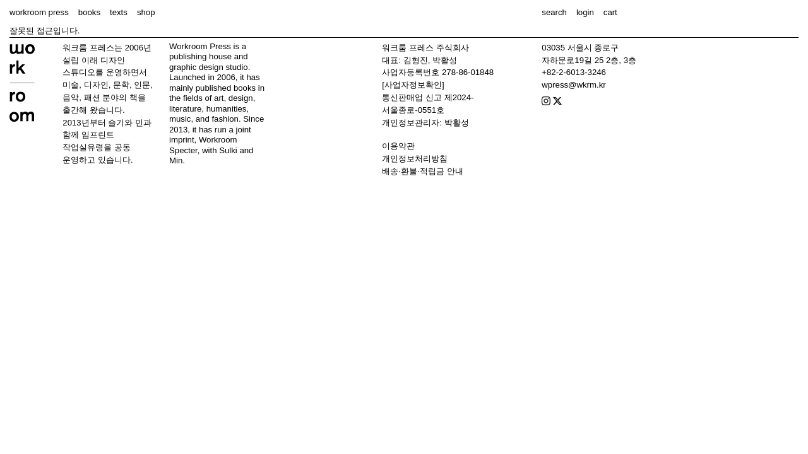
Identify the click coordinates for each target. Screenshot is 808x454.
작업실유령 (83, 147)
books (89, 12)
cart (610, 12)
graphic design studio (208, 67)
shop (146, 12)
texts (119, 12)
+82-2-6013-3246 (574, 72)
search (554, 12)
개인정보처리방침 (415, 158)
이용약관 (398, 146)
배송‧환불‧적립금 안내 (422, 171)
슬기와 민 (125, 122)
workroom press (39, 12)
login (585, 12)
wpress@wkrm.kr (573, 85)
